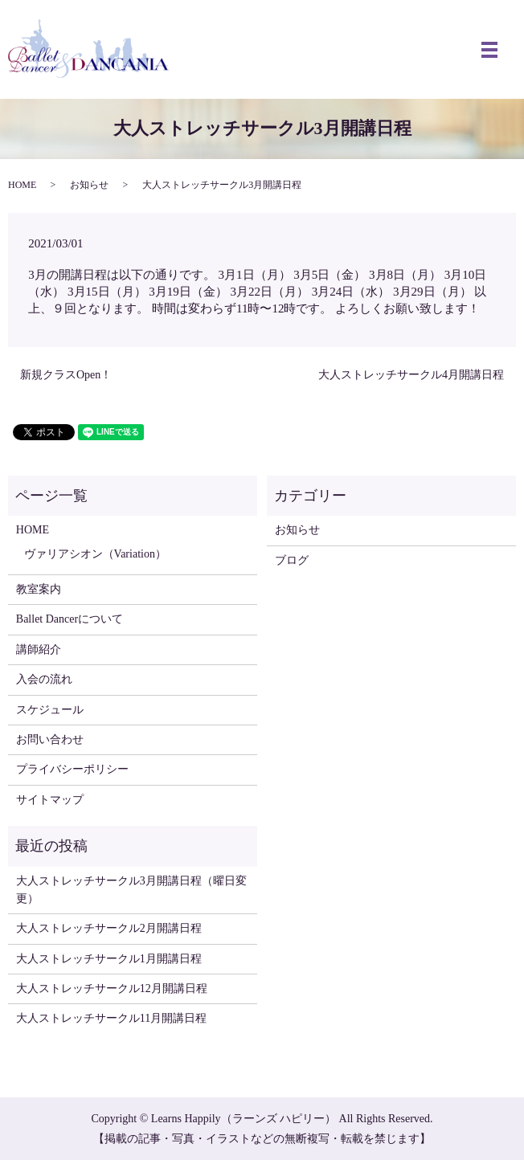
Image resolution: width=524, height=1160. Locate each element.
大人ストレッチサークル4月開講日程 (411, 375)
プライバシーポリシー (72, 769)
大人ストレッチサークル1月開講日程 (109, 959)
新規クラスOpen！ (66, 375)
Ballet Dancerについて (69, 619)
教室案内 (38, 589)
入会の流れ (44, 679)
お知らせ (89, 184)
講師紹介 (38, 649)
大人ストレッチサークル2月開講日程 (109, 928)
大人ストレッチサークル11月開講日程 (111, 1018)
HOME (22, 184)
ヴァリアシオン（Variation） (95, 554)
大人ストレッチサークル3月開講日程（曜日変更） (131, 890)
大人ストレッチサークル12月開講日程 (111, 988)
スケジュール (50, 710)
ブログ (292, 560)
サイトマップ (50, 800)
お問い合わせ (50, 739)
